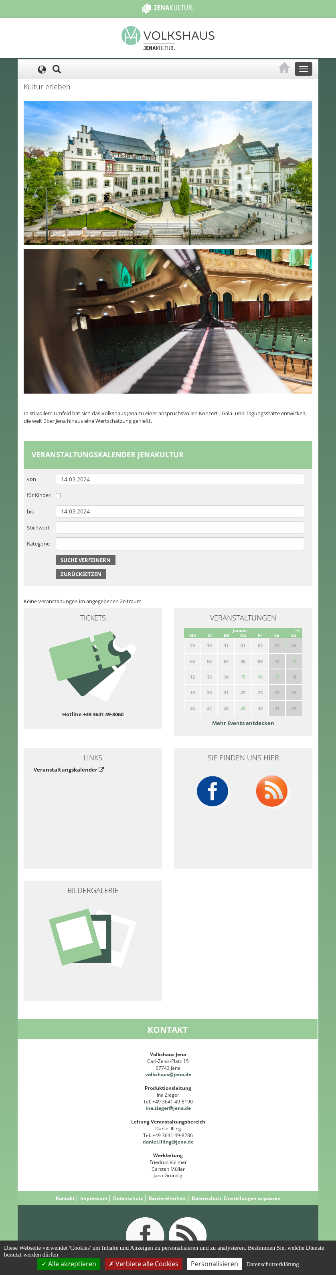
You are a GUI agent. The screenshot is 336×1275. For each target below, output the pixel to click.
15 (243, 677)
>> (298, 630)
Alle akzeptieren (68, 1263)
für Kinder (39, 495)
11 (293, 661)
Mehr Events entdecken (243, 723)
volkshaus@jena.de (168, 1074)
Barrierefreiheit (167, 1198)
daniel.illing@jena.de (168, 1141)
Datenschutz (128, 1198)
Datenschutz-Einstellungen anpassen (236, 1198)
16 (260, 677)
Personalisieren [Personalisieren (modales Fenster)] (214, 1263)
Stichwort (38, 527)
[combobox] (180, 543)
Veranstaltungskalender (69, 769)
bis (30, 511)
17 (277, 677)
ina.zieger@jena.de (168, 1108)
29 (243, 708)
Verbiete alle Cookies (143, 1263)
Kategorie (38, 543)
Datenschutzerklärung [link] (272, 1264)
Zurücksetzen (81, 574)
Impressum (93, 1198)
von (31, 479)
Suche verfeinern (86, 560)
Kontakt (65, 1198)
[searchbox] (60, 544)
